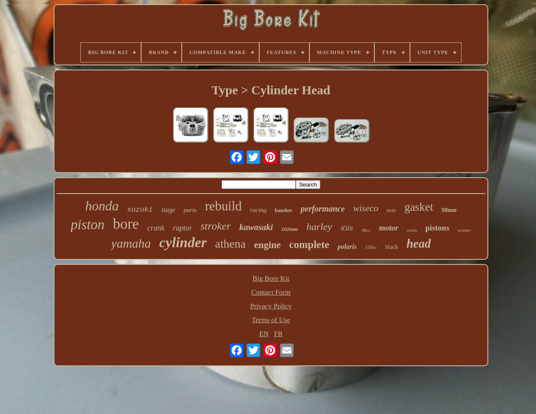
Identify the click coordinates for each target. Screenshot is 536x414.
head (419, 243)
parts (190, 210)
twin (391, 210)
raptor (182, 228)
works (412, 230)
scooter (464, 230)
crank (156, 228)
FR (278, 334)
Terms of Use (271, 320)
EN (264, 334)
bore (126, 224)
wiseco (365, 208)
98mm (449, 210)
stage (168, 209)
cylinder (182, 242)
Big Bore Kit (271, 278)
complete (309, 244)
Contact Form (271, 292)
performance (323, 208)
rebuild (223, 206)
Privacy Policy (271, 306)
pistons (437, 227)
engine (267, 245)
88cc (366, 230)
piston (88, 224)
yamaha (131, 243)
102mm (289, 229)
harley (319, 226)
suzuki (140, 210)
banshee (283, 210)
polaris (347, 246)
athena (230, 243)
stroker (216, 226)
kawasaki (256, 227)
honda (102, 205)
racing (258, 210)
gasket (419, 207)
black (391, 247)
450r (346, 228)
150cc (371, 247)
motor (388, 227)
